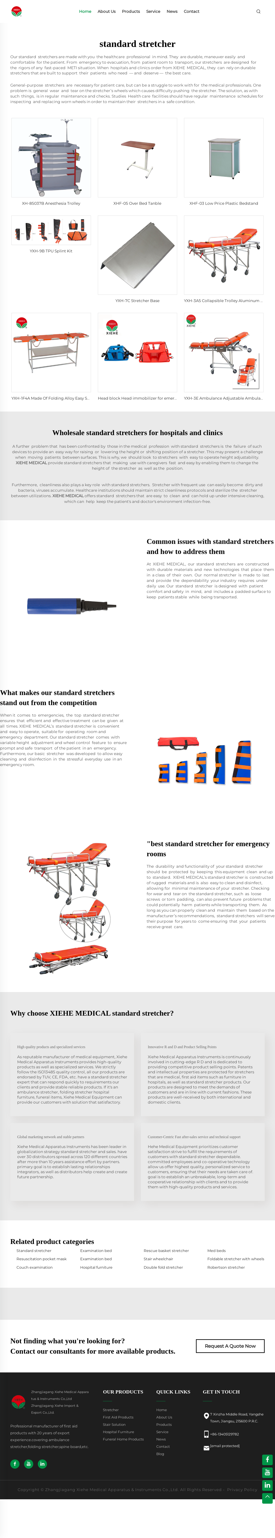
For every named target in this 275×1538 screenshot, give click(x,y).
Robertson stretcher (226, 1267)
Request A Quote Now (230, 1346)
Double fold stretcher (163, 1267)
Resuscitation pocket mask (41, 1259)
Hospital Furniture (118, 1432)
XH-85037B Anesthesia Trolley (51, 203)
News (172, 11)
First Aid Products (118, 1417)
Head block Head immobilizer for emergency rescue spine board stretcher (170, 398)
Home (85, 11)
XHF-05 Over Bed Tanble (137, 203)
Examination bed (96, 1251)
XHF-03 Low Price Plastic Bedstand (224, 203)
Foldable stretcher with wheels (235, 1259)
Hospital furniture (96, 1267)
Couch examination (34, 1267)
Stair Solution (114, 1424)
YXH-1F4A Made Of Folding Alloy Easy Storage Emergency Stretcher (76, 398)
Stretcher (111, 1410)
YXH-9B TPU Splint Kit (51, 251)
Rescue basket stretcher (166, 1251)
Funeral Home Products (123, 1439)
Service (153, 11)
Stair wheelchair (158, 1259)
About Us (107, 11)
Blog (160, 1454)
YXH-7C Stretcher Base (138, 300)
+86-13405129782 (224, 1434)
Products (131, 11)
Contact (191, 11)
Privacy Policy (242, 1489)
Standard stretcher (33, 1251)
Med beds (216, 1251)
